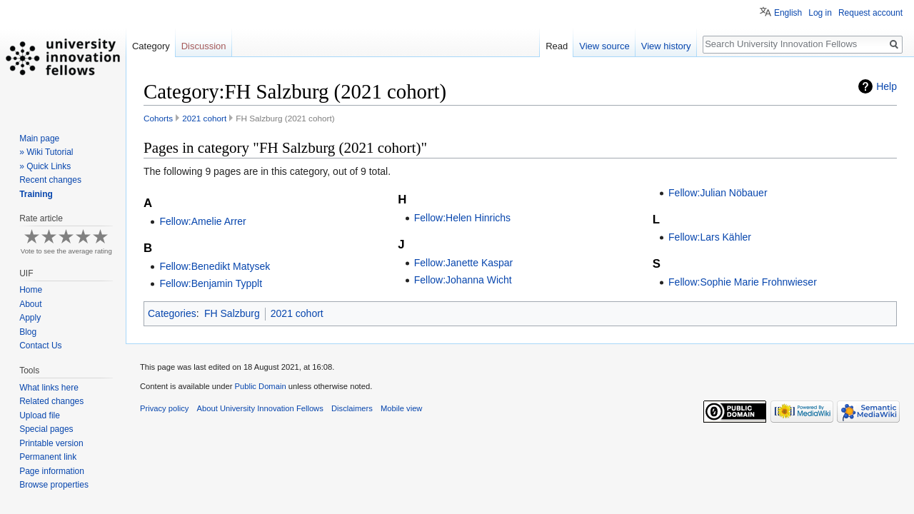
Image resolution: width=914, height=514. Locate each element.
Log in (820, 13)
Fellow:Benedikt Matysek (214, 266)
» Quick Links (45, 166)
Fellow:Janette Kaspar (463, 262)
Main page (39, 138)
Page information (51, 471)
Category (151, 46)
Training (36, 194)
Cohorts (158, 118)
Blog (27, 332)
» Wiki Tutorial (46, 152)
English (788, 13)
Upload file (39, 415)
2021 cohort (204, 118)
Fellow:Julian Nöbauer (718, 192)
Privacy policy (164, 408)
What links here (49, 388)
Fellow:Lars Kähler (709, 237)
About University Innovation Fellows (260, 408)
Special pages (46, 429)
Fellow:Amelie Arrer (202, 221)
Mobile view (401, 408)
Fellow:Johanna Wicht (463, 280)
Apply (30, 318)
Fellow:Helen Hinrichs (462, 217)
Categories (172, 313)
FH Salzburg (232, 313)
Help (886, 86)
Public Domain (260, 386)
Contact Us (40, 346)
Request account (870, 13)
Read (557, 46)
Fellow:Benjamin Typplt (210, 283)
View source (604, 46)
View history (666, 46)
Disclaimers (352, 408)
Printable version (51, 443)
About (30, 304)
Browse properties (54, 485)
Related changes (51, 401)
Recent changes (50, 180)
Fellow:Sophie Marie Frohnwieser (742, 282)
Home (30, 290)
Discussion (203, 46)
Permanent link (47, 457)
